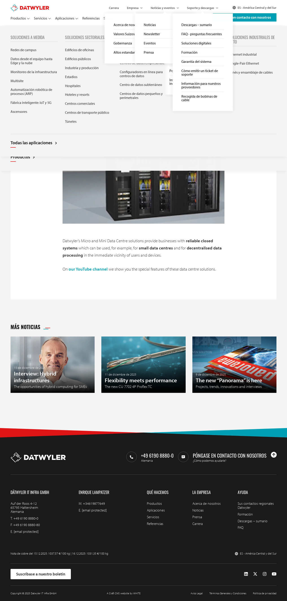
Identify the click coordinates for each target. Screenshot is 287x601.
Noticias (24, 30)
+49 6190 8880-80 (26, 524)
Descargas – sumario (252, 521)
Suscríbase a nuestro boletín (40, 574)
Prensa (197, 517)
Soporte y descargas (200, 7)
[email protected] (26, 531)
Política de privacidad (264, 593)
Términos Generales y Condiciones (227, 593)
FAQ (241, 527)
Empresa (133, 7)
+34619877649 (94, 503)
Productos (18, 18)
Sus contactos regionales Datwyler (256, 505)
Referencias (91, 18)
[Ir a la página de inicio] (30, 6)
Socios (108, 18)
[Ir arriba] (273, 454)
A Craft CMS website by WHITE (124, 593)
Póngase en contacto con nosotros (244, 17)
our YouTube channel (88, 269)
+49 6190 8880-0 (25, 518)
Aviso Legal (197, 593)
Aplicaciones (64, 18)
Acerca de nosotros (206, 503)
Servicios (40, 18)
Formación (245, 514)
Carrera (114, 7)
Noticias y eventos (163, 7)
